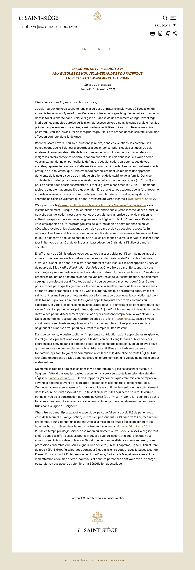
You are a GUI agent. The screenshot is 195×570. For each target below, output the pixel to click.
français (162, 26)
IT (104, 49)
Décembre (71, 27)
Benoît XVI (28, 27)
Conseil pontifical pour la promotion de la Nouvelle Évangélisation (102, 205)
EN (84, 49)
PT (111, 49)
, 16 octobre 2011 (133, 426)
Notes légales (81, 560)
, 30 (61, 378)
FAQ (67, 560)
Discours (46, 27)
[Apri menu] (172, 18)
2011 (58, 27)
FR (98, 49)
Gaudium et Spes (140, 199)
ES (91, 49)
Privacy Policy (118, 560)
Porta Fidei (123, 318)
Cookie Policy (99, 560)
